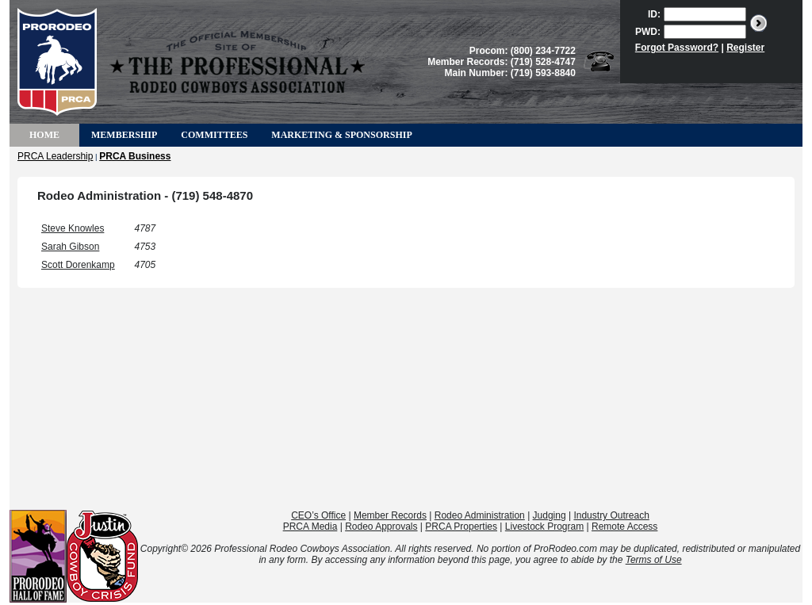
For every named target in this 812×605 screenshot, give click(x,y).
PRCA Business (134, 156)
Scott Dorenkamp (78, 264)
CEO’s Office (318, 515)
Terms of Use (654, 559)
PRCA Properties (461, 526)
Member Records (390, 515)
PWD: (648, 31)
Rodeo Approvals (381, 526)
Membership (124, 134)
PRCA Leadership (55, 156)
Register (745, 47)
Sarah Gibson (70, 246)
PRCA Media (310, 526)
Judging (549, 515)
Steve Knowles (72, 228)
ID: (654, 14)
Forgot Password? (676, 47)
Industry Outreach (611, 515)
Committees (214, 134)
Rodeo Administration (480, 515)
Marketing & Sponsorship (341, 134)
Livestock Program (544, 526)
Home (44, 134)
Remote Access (624, 526)
